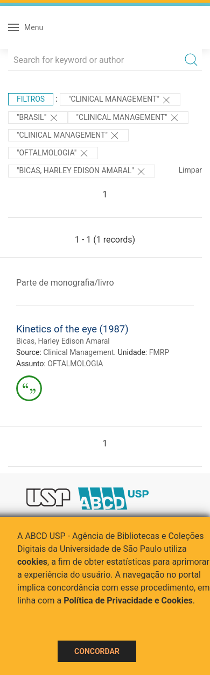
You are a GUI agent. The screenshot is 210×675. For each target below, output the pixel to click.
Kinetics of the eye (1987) (72, 329)
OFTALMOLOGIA (75, 363)
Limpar (190, 170)
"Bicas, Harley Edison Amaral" (81, 171)
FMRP (159, 352)
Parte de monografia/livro (65, 283)
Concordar (97, 651)
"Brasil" (38, 117)
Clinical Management (78, 352)
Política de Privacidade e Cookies (128, 600)
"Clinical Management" (120, 100)
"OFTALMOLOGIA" (53, 153)
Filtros (31, 99)
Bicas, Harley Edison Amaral (63, 341)
